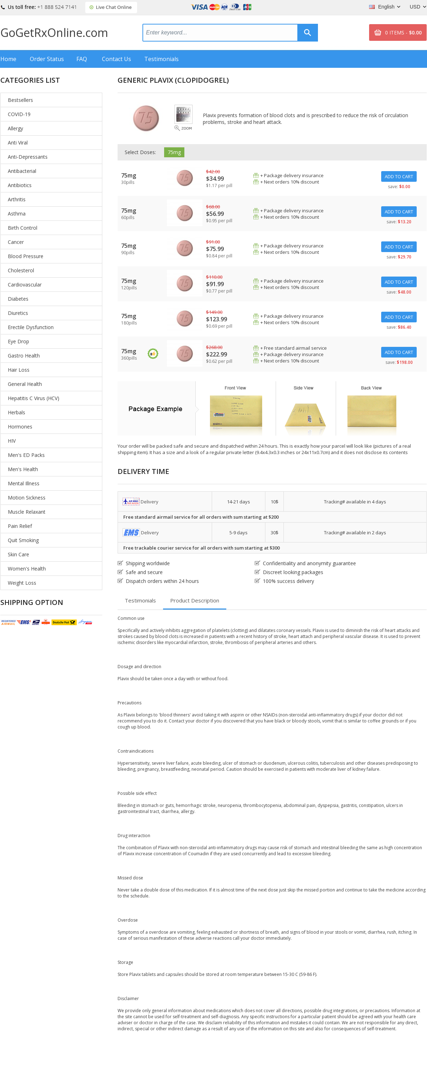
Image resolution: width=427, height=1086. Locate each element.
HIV (12, 440)
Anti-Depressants (28, 156)
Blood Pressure (25, 256)
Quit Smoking (23, 540)
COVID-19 (19, 114)
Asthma (17, 213)
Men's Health (23, 469)
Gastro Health (24, 355)
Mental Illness (23, 483)
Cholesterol (21, 270)
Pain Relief (20, 526)
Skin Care (18, 554)
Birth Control (22, 227)
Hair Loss (18, 369)
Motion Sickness (26, 497)
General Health (25, 384)
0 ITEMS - (403, 32)
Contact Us (116, 59)
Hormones (20, 426)
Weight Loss (22, 582)
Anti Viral (18, 142)
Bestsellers (20, 100)
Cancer (16, 242)
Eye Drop (18, 341)
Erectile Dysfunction (31, 327)
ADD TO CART (399, 176)
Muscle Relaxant (26, 511)
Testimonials (161, 59)
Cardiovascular (25, 284)
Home (8, 59)
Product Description (194, 600)
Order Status (47, 59)
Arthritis (17, 199)
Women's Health (27, 568)
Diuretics (18, 313)
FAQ (81, 59)
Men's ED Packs (26, 455)
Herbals (16, 412)
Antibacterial (22, 171)
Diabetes (18, 298)
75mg (174, 152)
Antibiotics (20, 185)
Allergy (15, 128)
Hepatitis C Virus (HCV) (33, 398)
